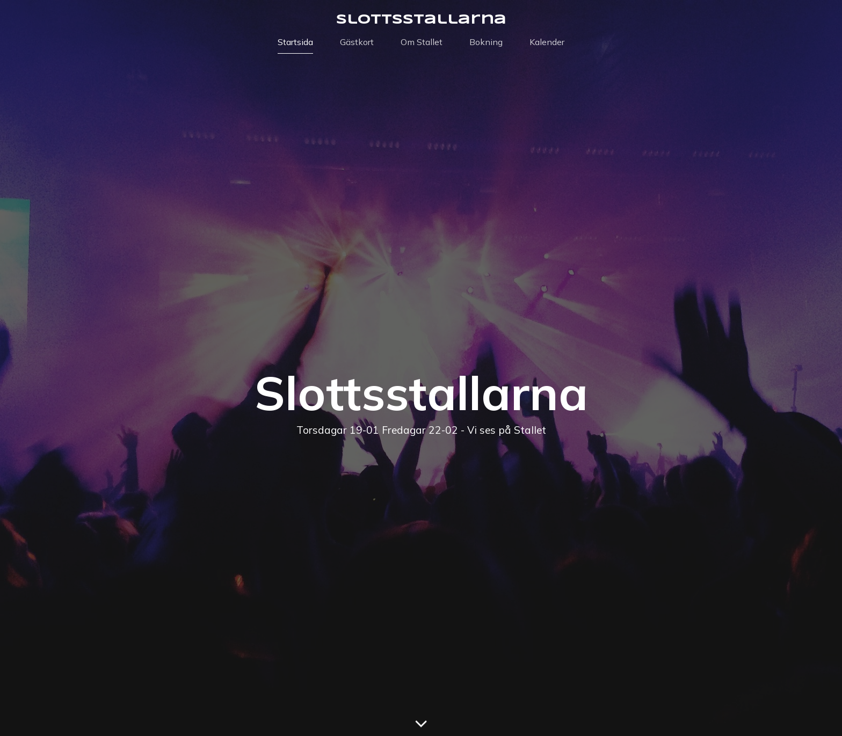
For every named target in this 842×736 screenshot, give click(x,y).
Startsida (295, 42)
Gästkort (357, 42)
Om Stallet (421, 42)
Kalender (546, 42)
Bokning (486, 42)
